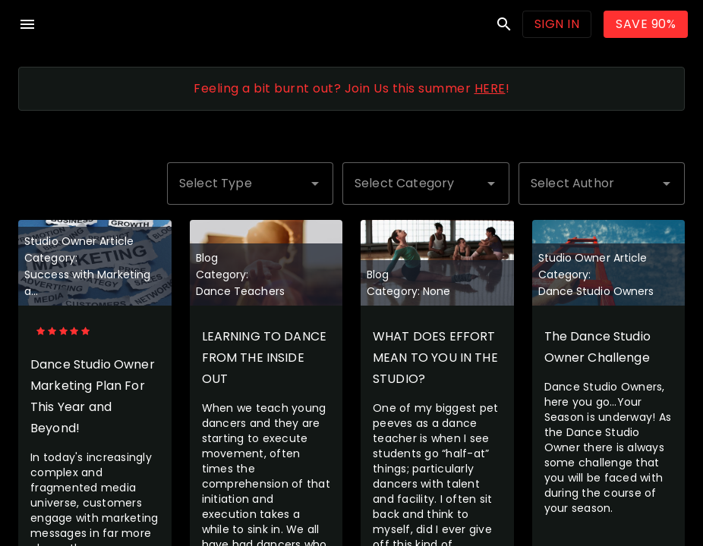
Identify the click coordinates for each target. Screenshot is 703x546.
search (504, 24)
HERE (490, 88)
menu (27, 24)
